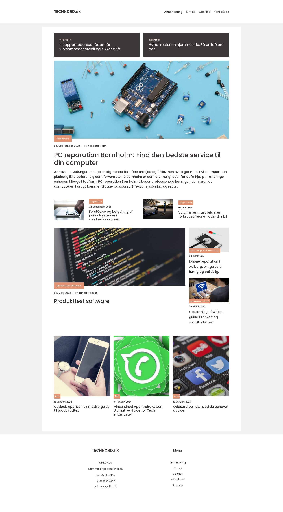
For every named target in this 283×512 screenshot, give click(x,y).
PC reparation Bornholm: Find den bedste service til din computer (137, 159)
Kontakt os (221, 12)
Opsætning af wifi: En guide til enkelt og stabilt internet (206, 316)
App (57, 396)
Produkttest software (82, 301)
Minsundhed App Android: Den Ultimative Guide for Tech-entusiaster (138, 410)
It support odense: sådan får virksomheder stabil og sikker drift (89, 46)
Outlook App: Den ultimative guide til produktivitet (82, 408)
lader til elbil (185, 202)
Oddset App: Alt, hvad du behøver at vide (200, 408)
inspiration (65, 39)
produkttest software (69, 285)
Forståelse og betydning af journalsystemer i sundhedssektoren (111, 215)
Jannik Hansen (88, 293)
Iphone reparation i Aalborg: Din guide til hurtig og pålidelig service (205, 266)
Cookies (204, 12)
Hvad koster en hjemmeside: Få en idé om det (186, 46)
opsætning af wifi (199, 301)
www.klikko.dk (108, 486)
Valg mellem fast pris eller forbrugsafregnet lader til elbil (202, 214)
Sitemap (177, 485)
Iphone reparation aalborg (204, 250)
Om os (190, 12)
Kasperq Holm (97, 146)
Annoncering (173, 12)
